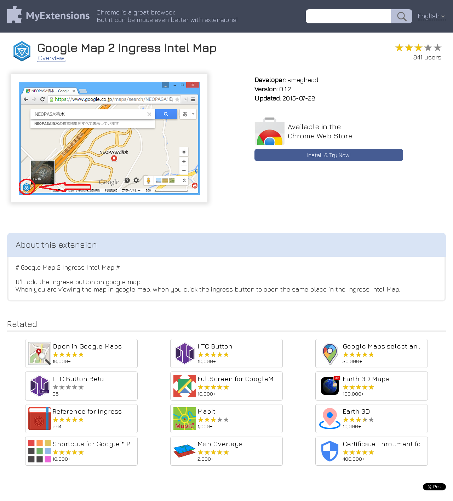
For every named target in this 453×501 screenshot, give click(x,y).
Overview (51, 58)
